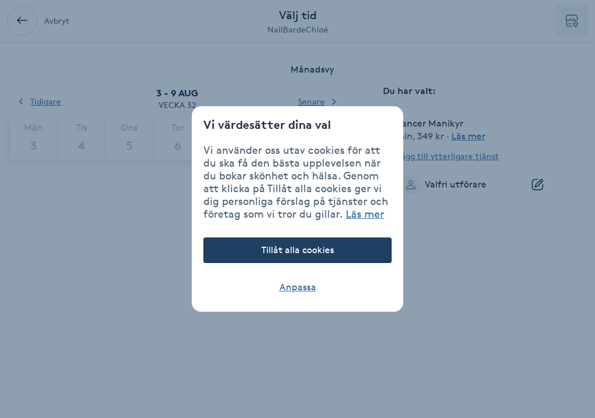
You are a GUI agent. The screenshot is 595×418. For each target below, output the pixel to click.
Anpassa (297, 287)
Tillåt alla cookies (297, 249)
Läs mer (365, 213)
